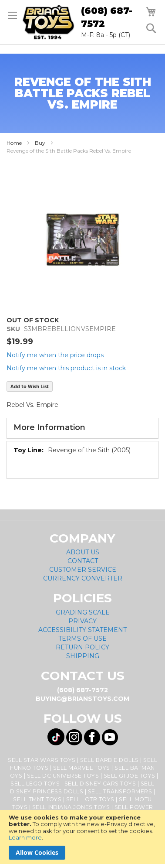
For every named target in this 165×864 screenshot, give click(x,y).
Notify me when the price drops (55, 355)
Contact (82, 561)
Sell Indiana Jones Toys (71, 807)
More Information (49, 427)
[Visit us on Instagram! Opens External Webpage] (74, 737)
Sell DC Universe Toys (63, 775)
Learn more (25, 837)
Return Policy (82, 647)
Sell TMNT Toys (37, 799)
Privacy (82, 621)
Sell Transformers (120, 791)
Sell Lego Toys (35, 783)
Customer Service (82, 570)
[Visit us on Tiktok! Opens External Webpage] (55, 736)
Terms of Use (82, 638)
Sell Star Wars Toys (42, 760)
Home (14, 143)
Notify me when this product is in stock (66, 368)
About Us (82, 552)
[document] (82, 837)
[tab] (82, 428)
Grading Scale (83, 612)
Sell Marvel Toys (81, 768)
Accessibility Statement (82, 630)
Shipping (82, 656)
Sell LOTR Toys (90, 799)
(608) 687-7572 (106, 17)
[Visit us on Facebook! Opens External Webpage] (92, 737)
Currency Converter (82, 578)
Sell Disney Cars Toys (100, 783)
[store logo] (48, 22)
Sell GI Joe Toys (129, 775)
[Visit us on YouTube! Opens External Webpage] (110, 737)
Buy (40, 143)
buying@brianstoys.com (82, 699)
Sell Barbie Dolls (109, 760)
